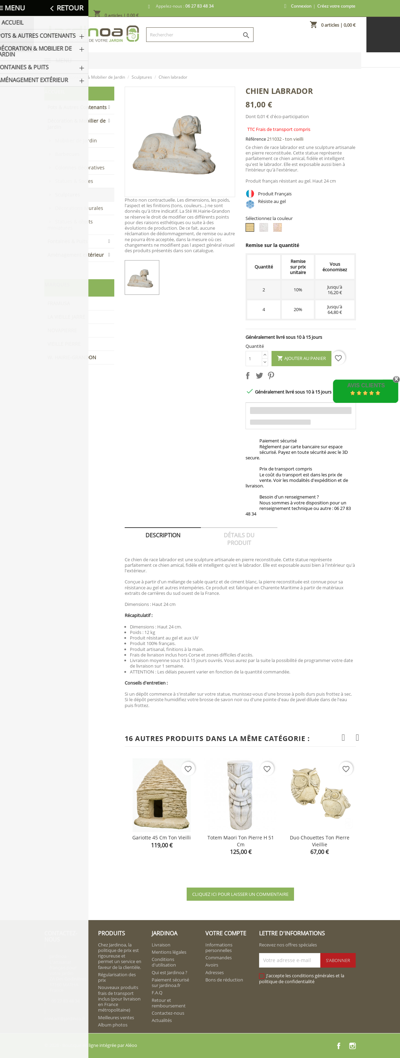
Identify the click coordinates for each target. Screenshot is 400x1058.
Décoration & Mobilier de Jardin (76, 123)
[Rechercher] (200, 34)
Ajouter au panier (301, 358)
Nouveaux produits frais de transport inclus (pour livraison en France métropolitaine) (119, 998)
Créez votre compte (336, 6)
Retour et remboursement (169, 1003)
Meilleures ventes (116, 1017)
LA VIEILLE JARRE (66, 317)
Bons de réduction (224, 980)
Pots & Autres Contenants (77, 107)
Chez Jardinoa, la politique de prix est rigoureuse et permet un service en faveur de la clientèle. (119, 956)
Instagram (352, 1045)
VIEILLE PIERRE (64, 344)
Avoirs (211, 965)
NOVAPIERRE (62, 330)
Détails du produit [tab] (239, 539)
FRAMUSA (58, 303)
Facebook (338, 1045)
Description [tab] (162, 535)
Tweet (261, 377)
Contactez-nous (168, 1013)
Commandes (218, 957)
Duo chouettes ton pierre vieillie (319, 841)
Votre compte (225, 933)
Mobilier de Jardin (76, 140)
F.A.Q (157, 992)
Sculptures (67, 194)
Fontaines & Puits (67, 241)
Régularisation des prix (117, 977)
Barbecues (67, 154)
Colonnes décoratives (80, 167)
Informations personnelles (218, 947)
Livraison (161, 945)
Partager (249, 377)
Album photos (112, 1025)
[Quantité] (254, 358)
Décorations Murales (79, 208)
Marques (57, 284)
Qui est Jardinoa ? (169, 972)
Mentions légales (169, 952)
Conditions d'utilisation (164, 962)
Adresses (214, 972)
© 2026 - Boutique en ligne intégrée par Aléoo (90, 1045)
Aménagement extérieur (75, 255)
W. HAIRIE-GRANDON (71, 357)
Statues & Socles (74, 181)
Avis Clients (366, 385)
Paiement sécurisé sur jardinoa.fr (170, 982)
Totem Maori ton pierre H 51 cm (240, 841)
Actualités (162, 1020)
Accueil (54, 91)
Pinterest (272, 377)
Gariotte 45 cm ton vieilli (161, 837)
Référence (256, 139)
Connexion (301, 6)
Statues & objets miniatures (70, 224)
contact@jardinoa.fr (64, 1018)
